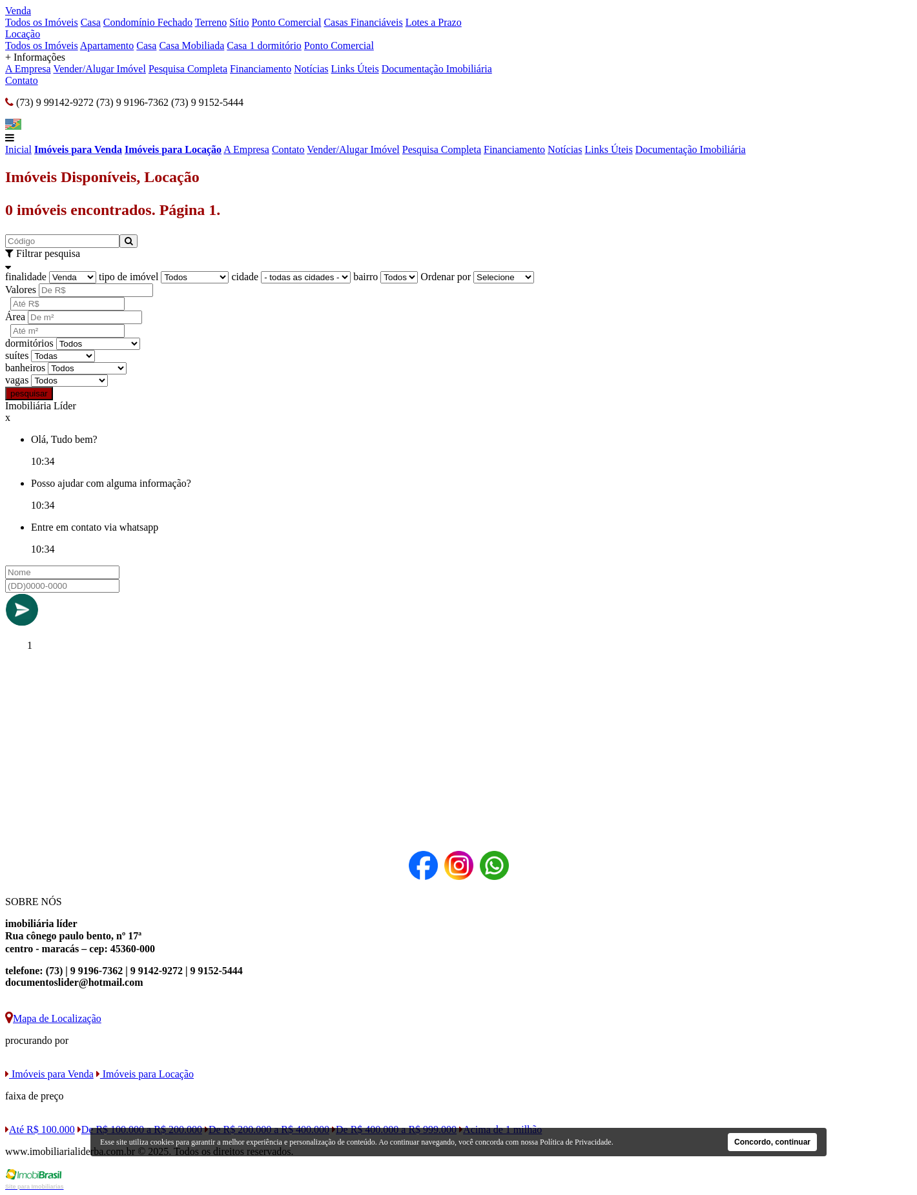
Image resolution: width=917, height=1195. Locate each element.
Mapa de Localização (53, 1018)
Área (15, 316)
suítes (16, 355)
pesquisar (29, 393)
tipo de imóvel (128, 276)
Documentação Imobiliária (437, 68)
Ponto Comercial (286, 22)
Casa (91, 22)
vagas (16, 379)
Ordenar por (445, 276)
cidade (244, 276)
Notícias (311, 68)
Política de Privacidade (576, 1142)
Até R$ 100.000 (40, 1129)
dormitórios (29, 343)
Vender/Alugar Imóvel (99, 68)
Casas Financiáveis (363, 22)
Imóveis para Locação (173, 149)
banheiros (25, 367)
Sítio (239, 22)
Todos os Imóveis (41, 22)
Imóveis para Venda (78, 149)
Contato (21, 80)
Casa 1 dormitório (264, 45)
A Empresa (28, 68)
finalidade (25, 276)
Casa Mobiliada (191, 45)
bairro (365, 276)
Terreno (211, 22)
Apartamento (107, 45)
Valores (20, 289)
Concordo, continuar (772, 1142)
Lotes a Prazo (434, 22)
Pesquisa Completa (188, 68)
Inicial (18, 149)
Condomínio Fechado (147, 22)
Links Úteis (355, 68)
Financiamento (260, 68)
